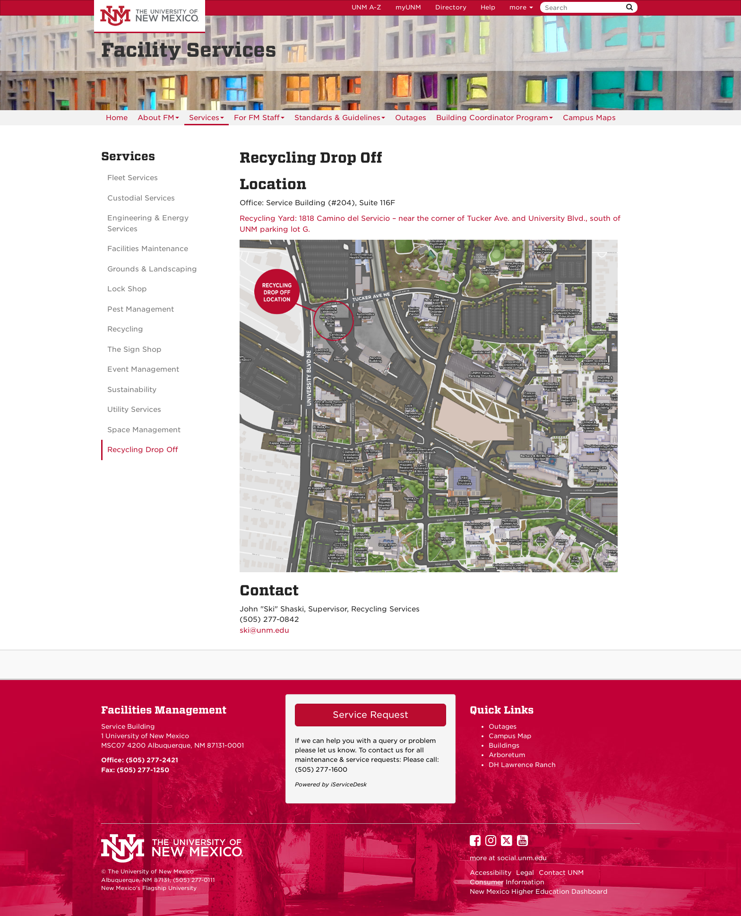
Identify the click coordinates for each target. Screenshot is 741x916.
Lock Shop (127, 289)
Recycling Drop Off (142, 449)
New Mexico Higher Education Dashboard (538, 891)
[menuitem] (116, 117)
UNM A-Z (366, 7)
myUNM (408, 7)
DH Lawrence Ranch (522, 764)
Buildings (504, 745)
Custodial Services (141, 198)
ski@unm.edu (264, 630)
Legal (525, 872)
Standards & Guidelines (339, 119)
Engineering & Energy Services (148, 223)
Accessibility (490, 872)
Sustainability (131, 389)
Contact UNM (561, 872)
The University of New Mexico (149, 16)
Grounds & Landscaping (152, 269)
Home (117, 117)
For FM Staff (259, 119)
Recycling (125, 329)
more (521, 7)
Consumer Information (507, 882)
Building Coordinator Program (494, 119)
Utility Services (134, 409)
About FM (158, 119)
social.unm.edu (522, 858)
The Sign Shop (134, 349)
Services (206, 119)
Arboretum (507, 755)
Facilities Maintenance (147, 248)
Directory (450, 7)
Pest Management (140, 309)
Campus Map (510, 736)
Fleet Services (132, 178)
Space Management (144, 430)
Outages (410, 117)
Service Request (370, 714)
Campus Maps (589, 117)
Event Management (143, 369)
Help (488, 7)
